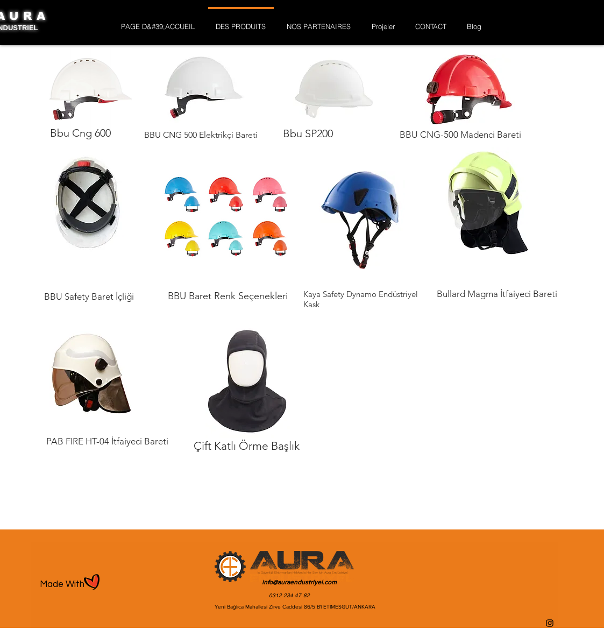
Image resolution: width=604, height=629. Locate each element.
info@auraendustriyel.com (299, 582)
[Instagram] (550, 623)
